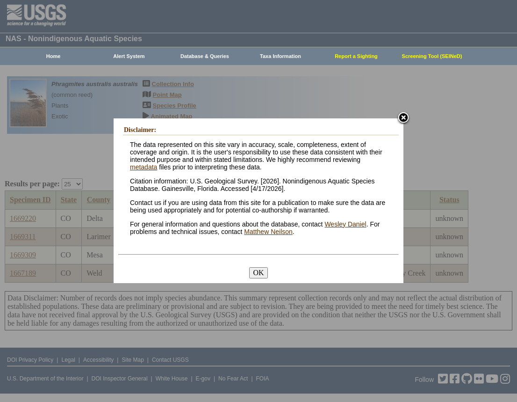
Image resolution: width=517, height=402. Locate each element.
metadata (143, 167)
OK (258, 273)
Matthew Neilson (268, 231)
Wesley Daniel (345, 224)
